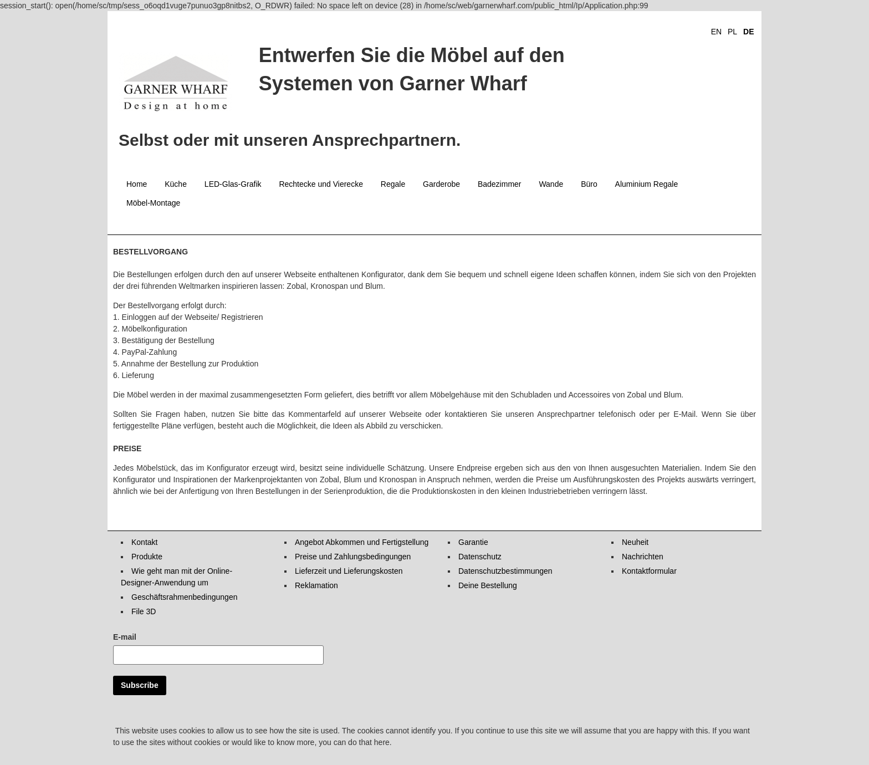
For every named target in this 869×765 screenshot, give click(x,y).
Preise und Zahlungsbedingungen (353, 556)
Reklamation (316, 585)
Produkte (146, 556)
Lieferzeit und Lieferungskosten (349, 571)
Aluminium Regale (646, 184)
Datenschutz (480, 556)
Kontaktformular (649, 571)
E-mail (124, 637)
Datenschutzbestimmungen (505, 571)
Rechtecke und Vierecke (321, 184)
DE (748, 31)
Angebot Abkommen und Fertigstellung (361, 542)
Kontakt (144, 542)
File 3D (143, 611)
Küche (176, 184)
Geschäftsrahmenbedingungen (184, 597)
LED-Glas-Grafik (233, 184)
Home (136, 184)
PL (732, 31)
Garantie (473, 542)
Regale (393, 184)
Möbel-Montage (153, 202)
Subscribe (140, 685)
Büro (589, 184)
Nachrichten (642, 556)
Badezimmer (500, 184)
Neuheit (635, 542)
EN (716, 31)
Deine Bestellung (487, 585)
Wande (551, 184)
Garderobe (441, 184)
